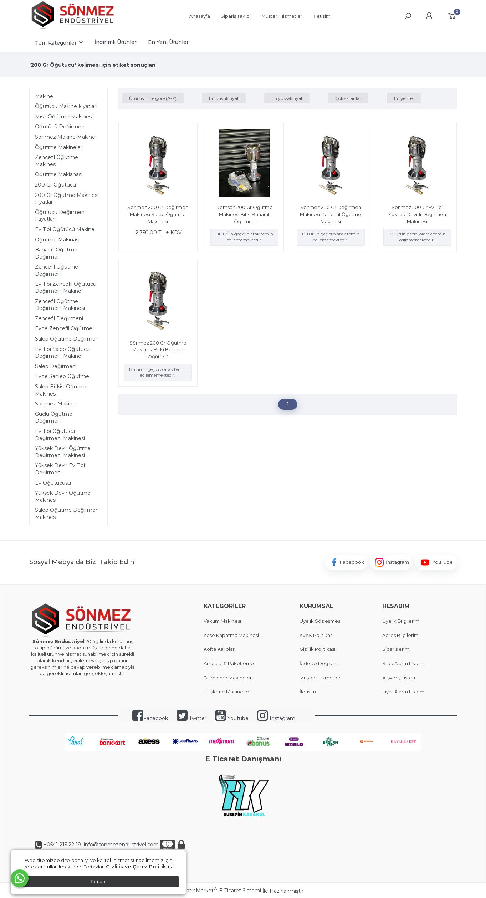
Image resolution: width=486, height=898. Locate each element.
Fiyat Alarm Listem (403, 691)
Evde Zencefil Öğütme (63, 328)
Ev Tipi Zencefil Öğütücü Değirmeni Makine (65, 287)
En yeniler (404, 98)
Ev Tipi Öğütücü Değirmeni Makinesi (60, 435)
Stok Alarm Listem (403, 663)
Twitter (191, 718)
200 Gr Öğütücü (55, 185)
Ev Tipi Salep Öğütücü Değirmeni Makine (62, 352)
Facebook (150, 718)
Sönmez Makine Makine (65, 137)
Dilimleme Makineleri (228, 677)
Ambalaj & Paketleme (229, 663)
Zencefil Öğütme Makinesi (56, 161)
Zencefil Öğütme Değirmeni (56, 270)
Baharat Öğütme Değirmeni (56, 253)
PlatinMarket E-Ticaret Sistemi (221, 890)
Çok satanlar (348, 98)
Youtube (232, 718)
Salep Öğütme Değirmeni (67, 339)
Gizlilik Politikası (317, 649)
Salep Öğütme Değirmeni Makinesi (67, 513)
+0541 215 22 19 (62, 844)
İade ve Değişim (318, 663)
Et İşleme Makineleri (227, 691)
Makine (44, 96)
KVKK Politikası (316, 635)
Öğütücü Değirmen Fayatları (60, 216)
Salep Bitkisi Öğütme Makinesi (61, 390)
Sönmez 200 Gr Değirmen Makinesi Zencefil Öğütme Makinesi (330, 214)
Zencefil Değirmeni (59, 318)
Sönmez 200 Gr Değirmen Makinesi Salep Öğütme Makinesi (157, 214)
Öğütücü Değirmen (60, 126)
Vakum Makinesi (222, 621)
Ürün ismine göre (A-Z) (153, 98)
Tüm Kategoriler (56, 43)
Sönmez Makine (55, 403)
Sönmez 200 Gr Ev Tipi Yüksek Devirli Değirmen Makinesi (417, 214)
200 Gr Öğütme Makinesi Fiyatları (66, 198)
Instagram (276, 718)
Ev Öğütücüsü (53, 483)
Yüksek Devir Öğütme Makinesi (63, 496)
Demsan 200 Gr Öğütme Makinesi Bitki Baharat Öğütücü (244, 214)
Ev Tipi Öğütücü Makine (64, 229)
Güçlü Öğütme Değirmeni (53, 417)
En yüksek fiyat (287, 98)
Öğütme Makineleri (59, 147)
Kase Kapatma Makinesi (231, 635)
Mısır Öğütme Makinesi (64, 116)
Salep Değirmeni (56, 366)
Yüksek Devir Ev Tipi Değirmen (60, 469)
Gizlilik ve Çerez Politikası (140, 866)
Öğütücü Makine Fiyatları (66, 106)
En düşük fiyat (224, 98)
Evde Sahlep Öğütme (62, 376)
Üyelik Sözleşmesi (320, 621)
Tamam (98, 881)
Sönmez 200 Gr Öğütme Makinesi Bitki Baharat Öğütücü (157, 349)
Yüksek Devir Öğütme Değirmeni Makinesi (63, 452)
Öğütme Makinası (57, 239)
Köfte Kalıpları (220, 649)
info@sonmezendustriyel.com (120, 844)
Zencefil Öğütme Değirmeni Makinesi (60, 305)
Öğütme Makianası (58, 174)
